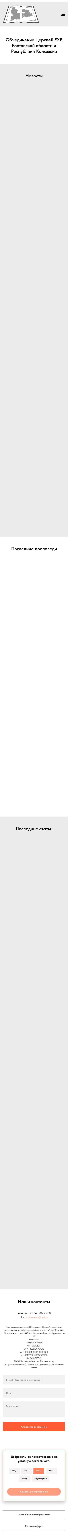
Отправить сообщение (34, 1426)
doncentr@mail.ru (38, 1317)
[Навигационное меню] (63, 14)
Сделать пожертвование (34, 1491)
